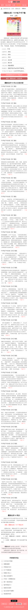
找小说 (24, 5)
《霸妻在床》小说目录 (14, 536)
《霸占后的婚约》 (8, 576)
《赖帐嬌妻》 (7, 564)
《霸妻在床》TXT (14, 540)
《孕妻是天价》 (7, 567)
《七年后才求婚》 (8, 561)
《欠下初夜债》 (7, 570)
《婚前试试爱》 (7, 588)
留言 (25, 603)
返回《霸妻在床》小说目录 (14, 78)
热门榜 (19, 5)
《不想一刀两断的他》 (9, 579)
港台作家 (8, 5)
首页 (2, 5)
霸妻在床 (17, 8)
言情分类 (11, 603)
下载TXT (13, 99)
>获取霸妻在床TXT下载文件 (14, 75)
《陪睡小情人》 (7, 573)
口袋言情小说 (6, 8)
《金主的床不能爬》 (9, 591)
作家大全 (4, 603)
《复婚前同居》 (7, 594)
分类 (13, 5)
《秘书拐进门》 (7, 585)
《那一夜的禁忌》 (8, 582)
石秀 (12, 8)
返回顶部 (14, 600)
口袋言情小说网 (9, 607)
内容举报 (19, 603)
